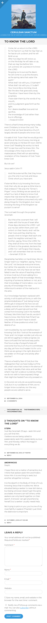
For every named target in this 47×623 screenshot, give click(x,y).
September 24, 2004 (14, 398)
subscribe (24, 608)
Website (8, 588)
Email (7, 579)
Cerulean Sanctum (23, 32)
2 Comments (12, 401)
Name (7, 570)
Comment (9, 545)
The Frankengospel (33, 409)
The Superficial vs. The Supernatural (13, 410)
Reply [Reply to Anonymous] (9, 523)
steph (7, 428)
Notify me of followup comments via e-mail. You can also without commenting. (23, 608)
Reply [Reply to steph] (9, 455)
